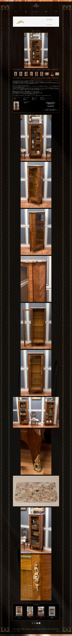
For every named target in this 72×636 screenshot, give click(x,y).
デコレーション (36, 11)
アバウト (56, 11)
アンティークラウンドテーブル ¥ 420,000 (41, 611)
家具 (26, 11)
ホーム (16, 11)
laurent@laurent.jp (50, 106)
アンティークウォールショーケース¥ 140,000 (19, 612)
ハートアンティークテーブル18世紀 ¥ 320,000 (52, 612)
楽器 (46, 11)
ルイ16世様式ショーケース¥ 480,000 (30, 611)
